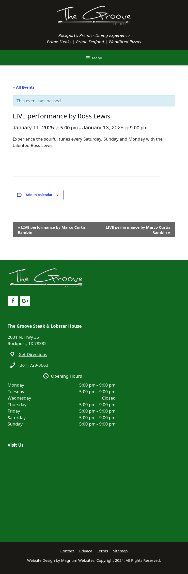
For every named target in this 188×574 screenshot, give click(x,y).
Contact (67, 550)
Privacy (85, 550)
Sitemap (120, 550)
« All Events (24, 87)
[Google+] (25, 301)
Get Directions (33, 354)
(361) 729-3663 (33, 365)
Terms (102, 550)
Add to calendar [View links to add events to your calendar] (39, 195)
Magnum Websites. (78, 560)
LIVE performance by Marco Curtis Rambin (52, 230)
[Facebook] (13, 301)
